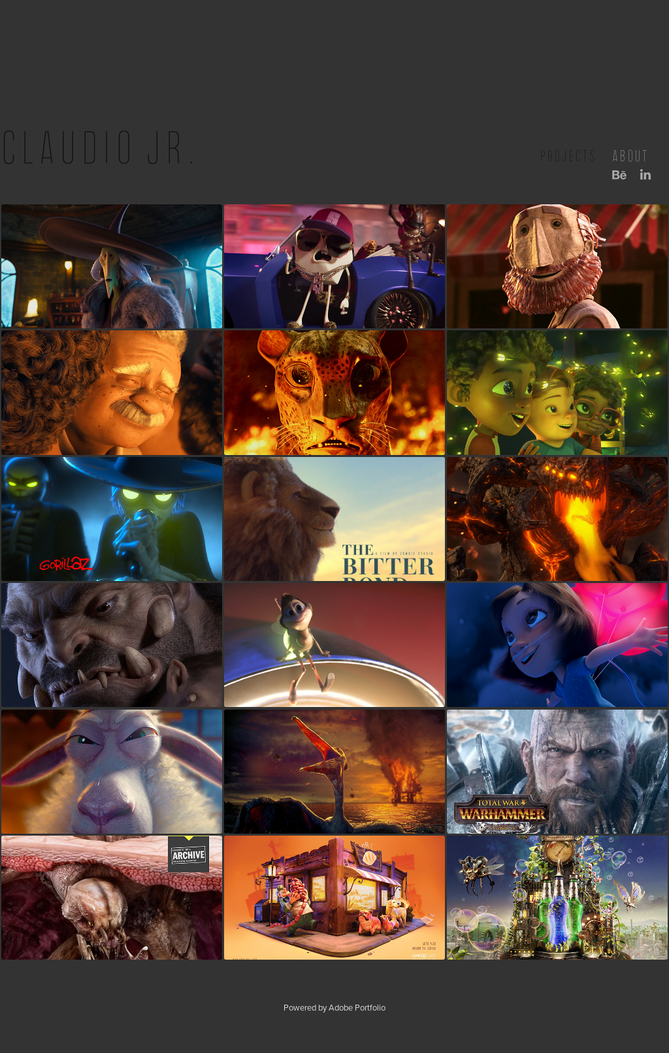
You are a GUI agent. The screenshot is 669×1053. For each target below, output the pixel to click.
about (630, 156)
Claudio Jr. (100, 148)
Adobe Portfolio (357, 1007)
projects (568, 156)
